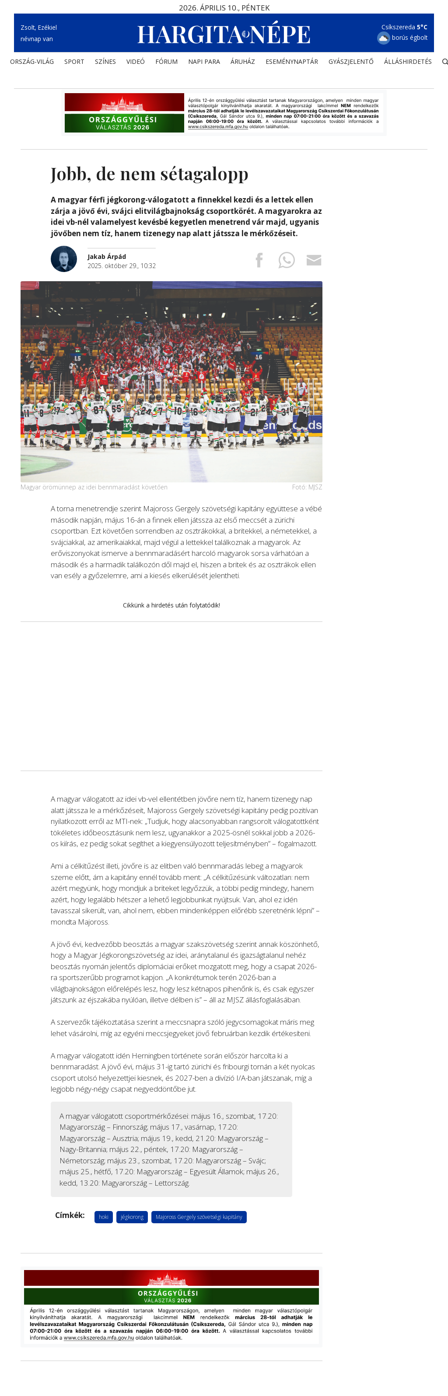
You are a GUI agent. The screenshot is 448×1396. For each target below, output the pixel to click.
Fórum (166, 63)
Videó (135, 63)
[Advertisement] (171, 696)
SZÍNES (105, 63)
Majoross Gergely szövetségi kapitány (199, 1216)
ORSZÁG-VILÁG (32, 63)
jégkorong (132, 1216)
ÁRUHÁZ (243, 63)
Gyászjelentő (351, 63)
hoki (103, 1216)
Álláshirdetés (408, 63)
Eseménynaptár (292, 63)
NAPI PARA (204, 63)
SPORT (74, 63)
